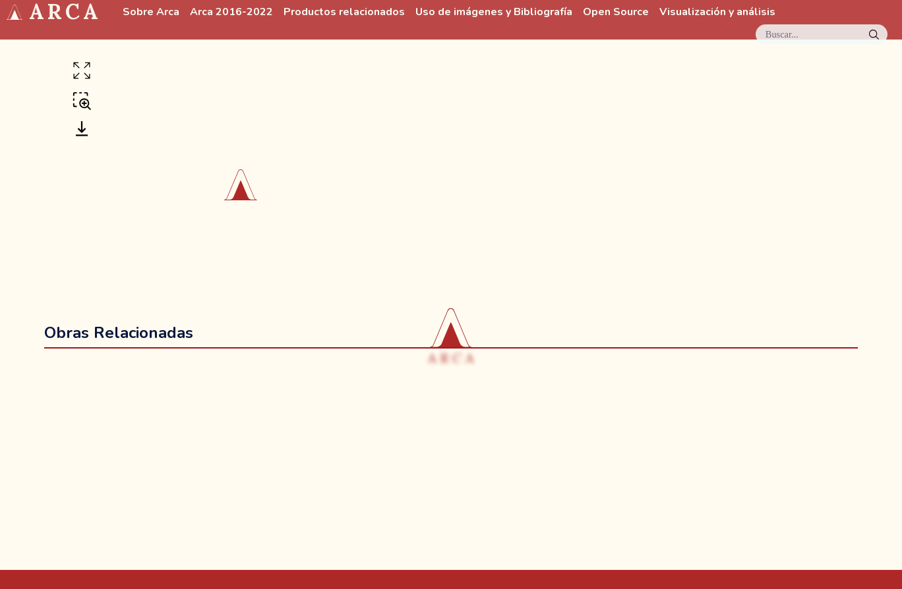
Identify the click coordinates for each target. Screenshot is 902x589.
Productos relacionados (344, 12)
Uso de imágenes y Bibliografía (493, 12)
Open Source (616, 12)
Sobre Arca (151, 12)
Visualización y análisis (717, 12)
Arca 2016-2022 (231, 12)
